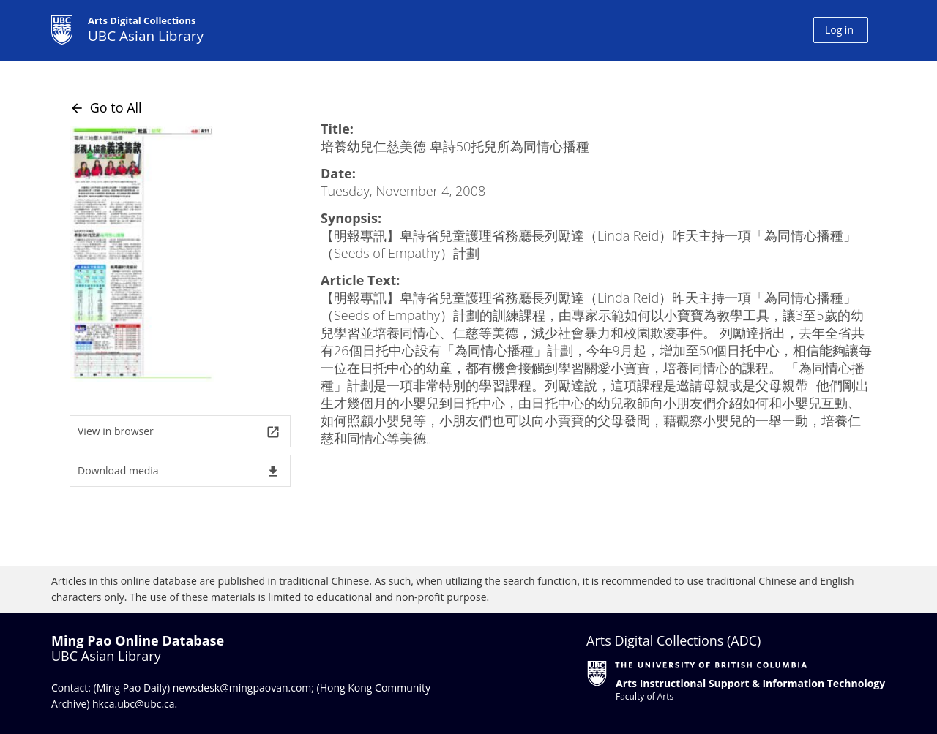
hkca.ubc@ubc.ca (133, 704)
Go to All (106, 107)
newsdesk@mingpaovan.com (242, 688)
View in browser (179, 431)
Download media (179, 471)
